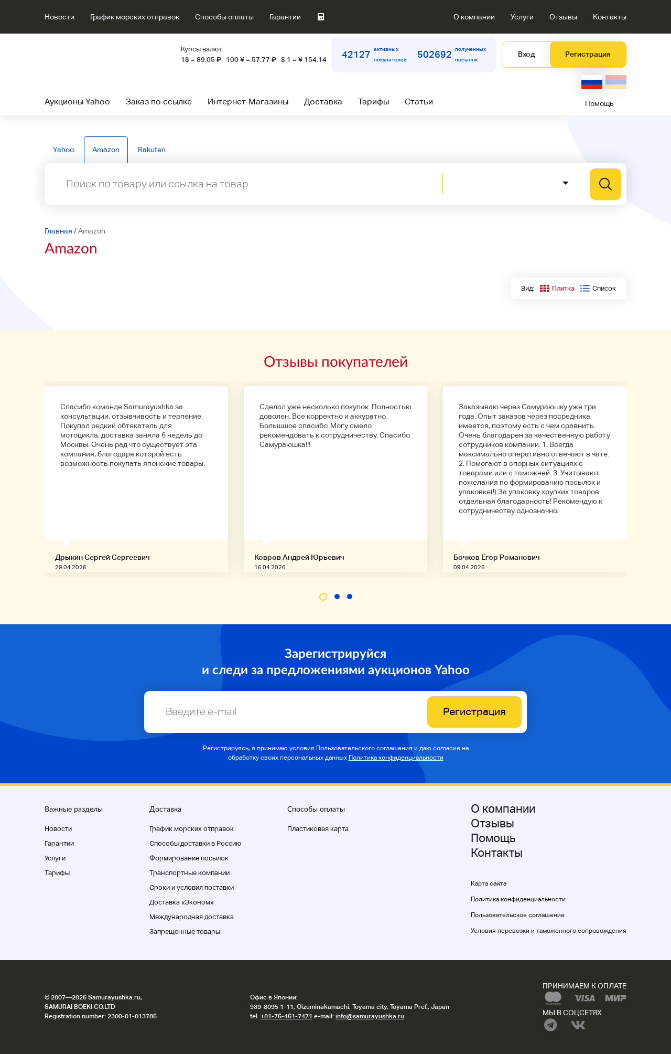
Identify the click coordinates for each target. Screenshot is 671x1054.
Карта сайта (488, 883)
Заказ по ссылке (159, 102)
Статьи (419, 102)
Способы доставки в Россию (195, 843)
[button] (323, 596)
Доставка (323, 102)
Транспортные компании (189, 873)
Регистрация (588, 54)
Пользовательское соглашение (518, 915)
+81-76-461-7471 (286, 1016)
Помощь (599, 103)
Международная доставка (191, 917)
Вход (526, 54)
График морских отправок (134, 17)
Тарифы (373, 102)
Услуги (522, 17)
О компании (474, 17)
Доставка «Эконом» (181, 902)
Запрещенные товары (184, 931)
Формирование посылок (189, 858)
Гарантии (285, 17)
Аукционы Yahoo (77, 102)
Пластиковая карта (318, 829)
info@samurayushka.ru (370, 1016)
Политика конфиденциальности (396, 757)
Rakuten (152, 149)
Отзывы (563, 17)
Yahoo (63, 149)
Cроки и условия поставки (191, 887)
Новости (59, 17)
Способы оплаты (224, 17)
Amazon (106, 149)
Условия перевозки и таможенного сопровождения (548, 930)
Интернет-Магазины (248, 102)
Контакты (609, 17)
